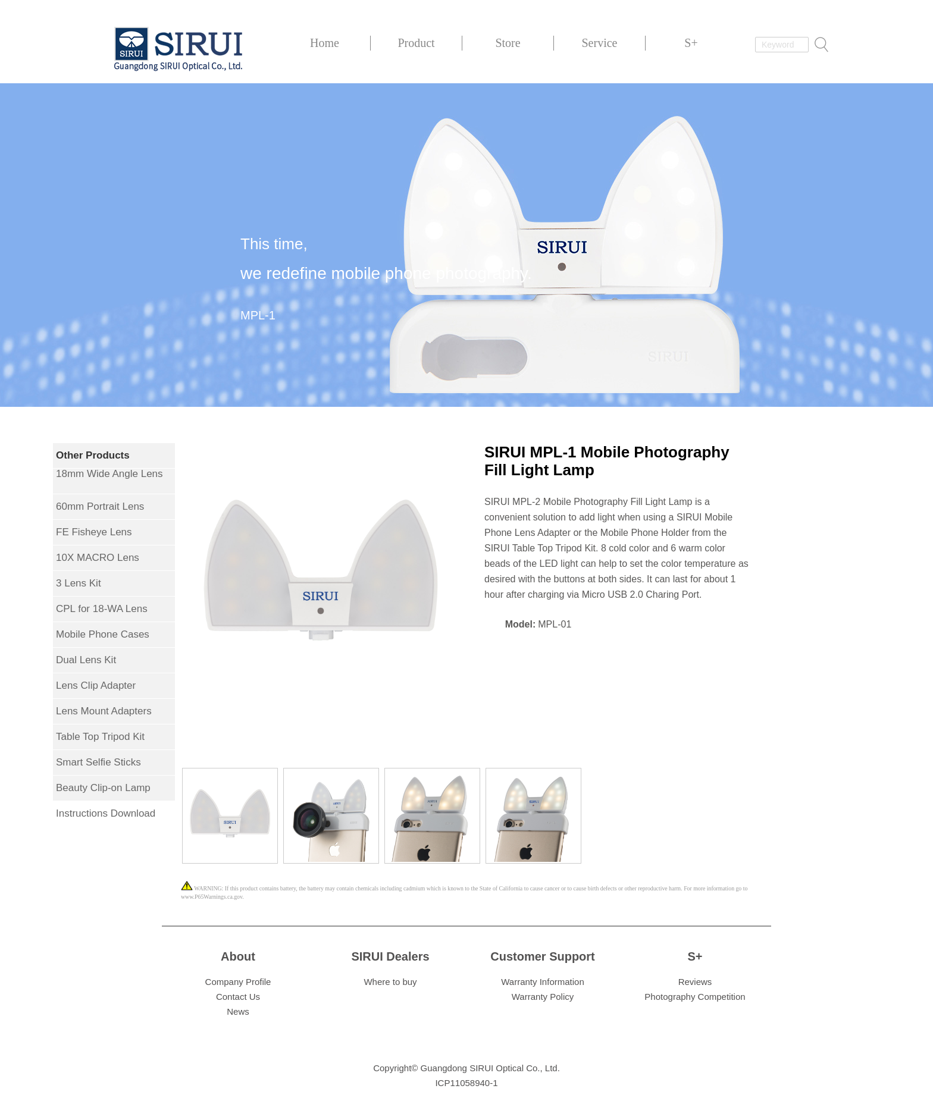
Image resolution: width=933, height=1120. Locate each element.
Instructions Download (105, 813)
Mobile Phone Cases (102, 634)
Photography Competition (694, 997)
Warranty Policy (543, 997)
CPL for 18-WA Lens (102, 608)
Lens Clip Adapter (96, 685)
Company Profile (238, 982)
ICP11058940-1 (466, 1083)
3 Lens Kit (78, 583)
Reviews (695, 982)
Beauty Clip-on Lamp (103, 787)
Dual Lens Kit (86, 660)
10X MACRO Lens (97, 557)
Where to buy (390, 982)
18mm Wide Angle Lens (109, 473)
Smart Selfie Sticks (98, 762)
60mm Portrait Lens (100, 506)
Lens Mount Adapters (104, 711)
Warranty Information (542, 982)
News (238, 1011)
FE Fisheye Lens (94, 532)
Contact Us (238, 997)
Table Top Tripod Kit (100, 736)
